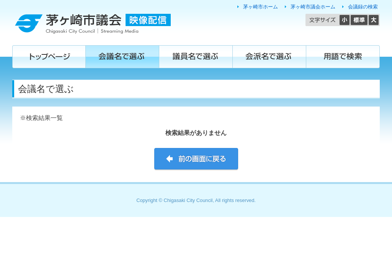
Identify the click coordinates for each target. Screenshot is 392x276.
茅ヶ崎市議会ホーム (313, 7)
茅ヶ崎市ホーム (260, 7)
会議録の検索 (363, 7)
